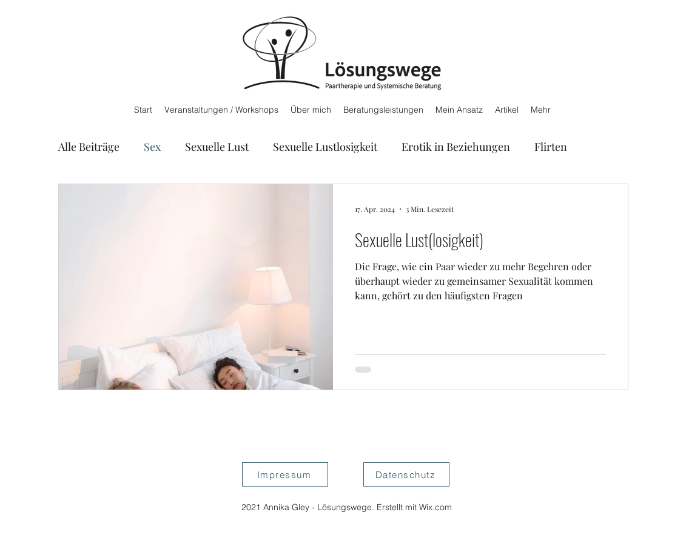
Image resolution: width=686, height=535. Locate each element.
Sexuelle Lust (217, 146)
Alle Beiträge (88, 146)
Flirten (550, 146)
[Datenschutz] (406, 474)
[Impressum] (285, 474)
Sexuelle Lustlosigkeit (325, 146)
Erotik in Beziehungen (456, 146)
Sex (152, 146)
